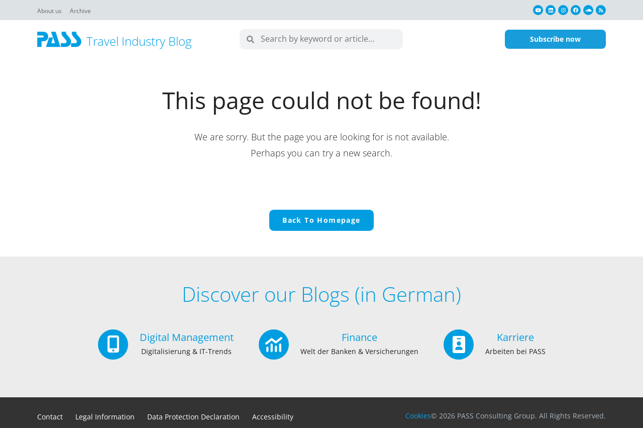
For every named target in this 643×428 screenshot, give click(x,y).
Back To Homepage (321, 220)
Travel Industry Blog (138, 41)
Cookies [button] (418, 415)
